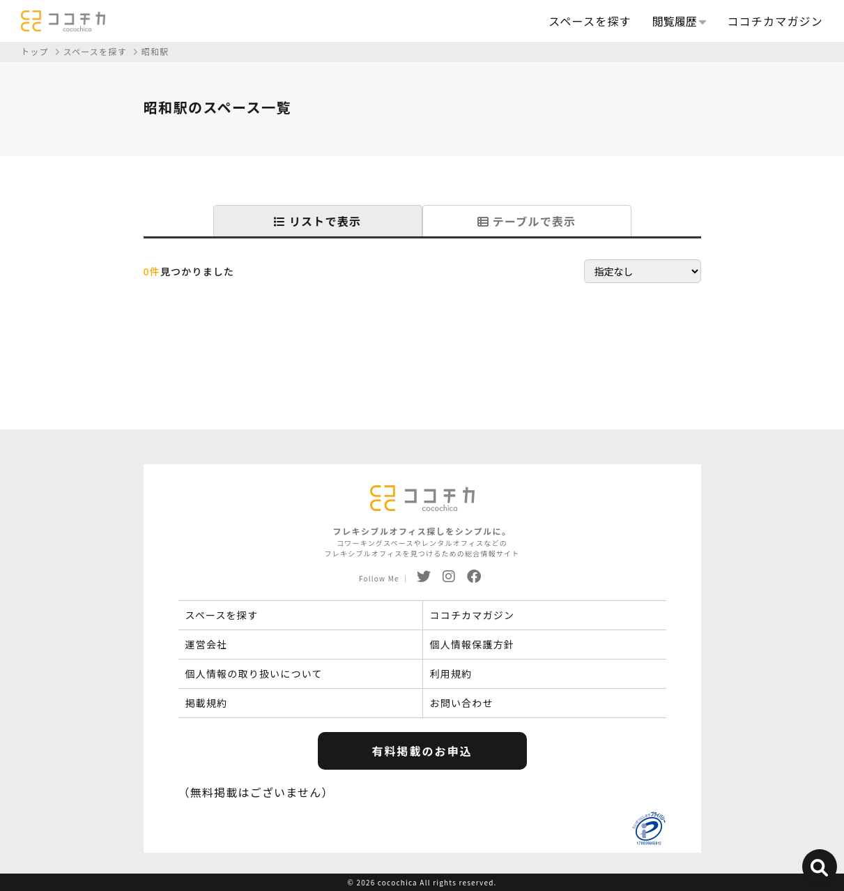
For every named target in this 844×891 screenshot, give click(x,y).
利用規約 (451, 673)
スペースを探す (589, 21)
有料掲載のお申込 (421, 750)
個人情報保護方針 (472, 644)
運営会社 (206, 644)
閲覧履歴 (679, 21)
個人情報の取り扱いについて (254, 673)
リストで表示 (317, 221)
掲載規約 (206, 703)
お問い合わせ (461, 703)
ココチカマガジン (775, 21)
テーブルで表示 (526, 221)
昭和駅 (155, 51)
